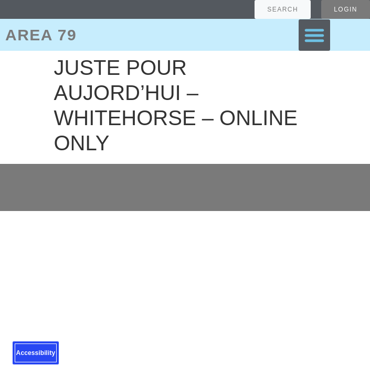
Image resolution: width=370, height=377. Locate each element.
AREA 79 (41, 34)
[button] (314, 35)
